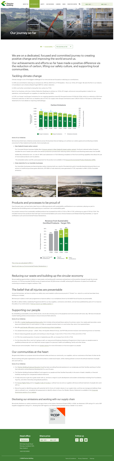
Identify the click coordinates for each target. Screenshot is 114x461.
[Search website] (79, 4)
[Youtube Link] (86, 440)
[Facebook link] (77, 440)
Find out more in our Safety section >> (41, 304)
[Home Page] (8, 4)
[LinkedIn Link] (81, 440)
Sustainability (48, 46)
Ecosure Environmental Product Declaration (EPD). (81, 160)
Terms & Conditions (70, 458)
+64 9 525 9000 (25, 451)
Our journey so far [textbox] (61, 46)
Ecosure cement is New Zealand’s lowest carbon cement (59, 149)
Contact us (24, 440)
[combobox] (64, 46)
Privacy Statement (83, 458)
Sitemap (92, 458)
